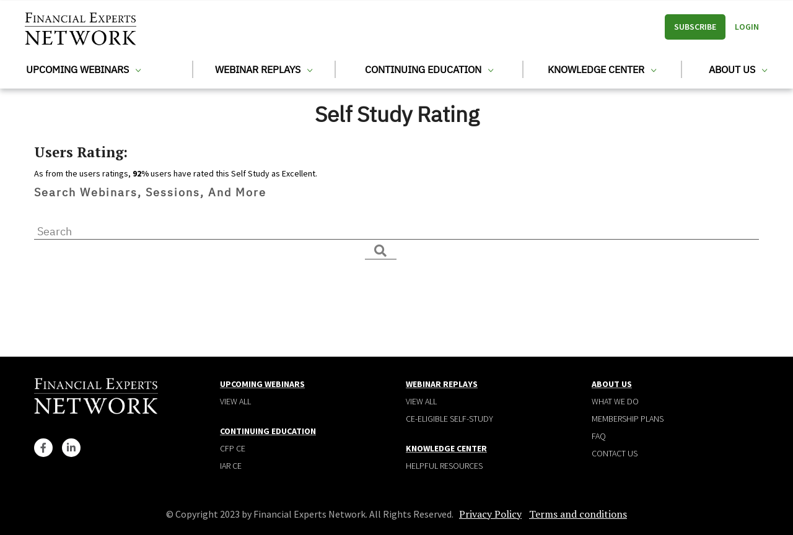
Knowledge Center (602, 69)
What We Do (615, 401)
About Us (738, 69)
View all (235, 401)
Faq (599, 435)
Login (747, 26)
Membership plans (628, 418)
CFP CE (232, 448)
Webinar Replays (263, 69)
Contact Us (614, 453)
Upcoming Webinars (83, 69)
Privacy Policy (490, 514)
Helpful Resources (444, 465)
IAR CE (231, 465)
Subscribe (695, 26)
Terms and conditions (578, 514)
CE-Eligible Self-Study (449, 418)
